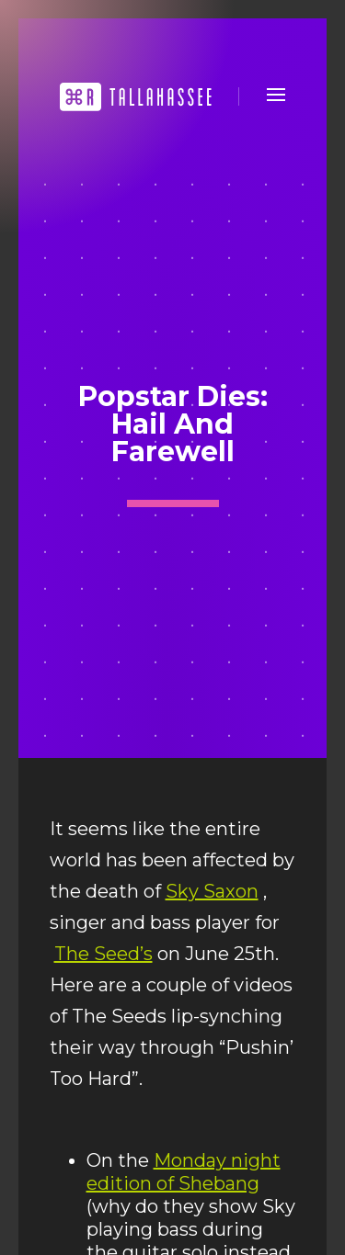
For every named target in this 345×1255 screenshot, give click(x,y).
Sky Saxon (212, 891)
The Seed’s (103, 954)
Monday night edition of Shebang (183, 1171)
